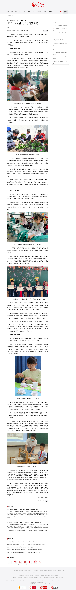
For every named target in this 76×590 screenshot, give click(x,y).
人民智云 (35, 562)
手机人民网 (20, 562)
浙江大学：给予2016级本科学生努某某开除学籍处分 (18, 549)
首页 (8, 11)
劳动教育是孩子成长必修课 (34, 547)
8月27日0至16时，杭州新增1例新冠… (61, 32)
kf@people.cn (27, 575)
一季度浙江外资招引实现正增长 (35, 549)
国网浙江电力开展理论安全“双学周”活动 (16, 544)
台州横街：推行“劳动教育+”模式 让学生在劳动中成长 (19, 541)
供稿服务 (42, 570)
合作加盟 (37, 570)
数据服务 (46, 570)
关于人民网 (20, 570)
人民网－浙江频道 (24, 30)
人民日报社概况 (15, 570)
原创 (12, 15)
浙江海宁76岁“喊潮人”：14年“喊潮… (61, 25)
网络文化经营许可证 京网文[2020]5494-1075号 (29, 580)
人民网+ (15, 562)
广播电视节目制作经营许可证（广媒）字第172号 (53, 577)
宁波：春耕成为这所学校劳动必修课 (36, 541)
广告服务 (33, 570)
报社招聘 (25, 570)
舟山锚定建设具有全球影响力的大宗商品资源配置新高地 (22, 509)
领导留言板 (25, 562)
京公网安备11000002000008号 (64, 580)
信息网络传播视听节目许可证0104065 (13, 580)
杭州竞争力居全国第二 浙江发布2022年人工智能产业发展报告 (24, 522)
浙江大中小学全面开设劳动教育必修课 (36, 544)
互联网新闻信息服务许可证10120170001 (20, 577)
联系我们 (62, 570)
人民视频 (30, 562)
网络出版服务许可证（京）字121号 (45, 580)
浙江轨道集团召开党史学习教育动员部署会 (16, 547)
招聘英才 (29, 570)
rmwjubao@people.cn (54, 575)
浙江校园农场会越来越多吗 (34, 552)
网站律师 (54, 570)
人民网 (9, 15)
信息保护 (58, 570)
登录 (66, 11)
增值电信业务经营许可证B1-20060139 (36, 577)
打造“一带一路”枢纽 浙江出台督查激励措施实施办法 (18, 552)
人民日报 (10, 562)
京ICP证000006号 (55, 580)
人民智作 (40, 562)
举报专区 (39, 11)
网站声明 (50, 570)
